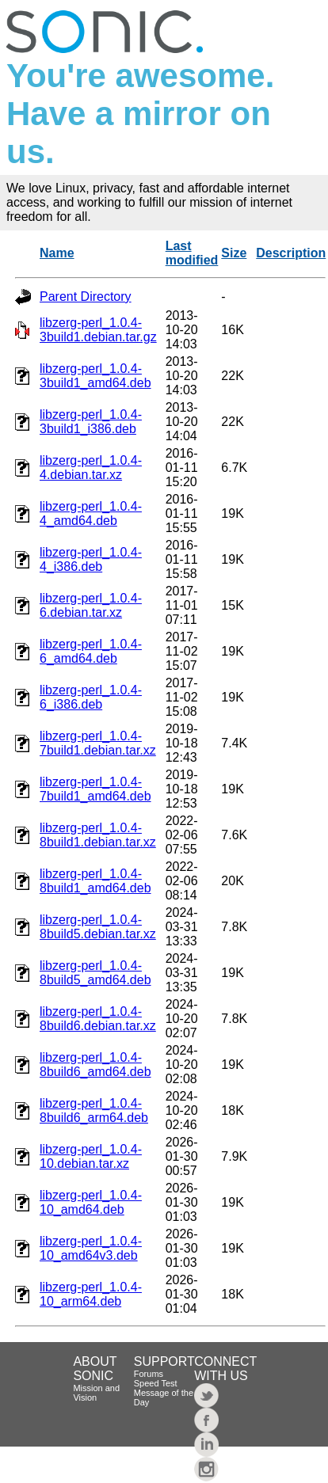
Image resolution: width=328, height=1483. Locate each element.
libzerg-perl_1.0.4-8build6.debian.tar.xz (98, 1018)
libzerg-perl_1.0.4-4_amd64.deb (91, 513)
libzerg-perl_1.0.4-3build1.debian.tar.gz (98, 330)
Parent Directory (86, 296)
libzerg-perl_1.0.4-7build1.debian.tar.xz (98, 743)
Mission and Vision (96, 1392)
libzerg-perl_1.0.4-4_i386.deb (91, 559)
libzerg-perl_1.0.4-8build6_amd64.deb (95, 1064)
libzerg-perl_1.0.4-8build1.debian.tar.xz (98, 835)
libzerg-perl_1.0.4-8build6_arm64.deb (94, 1110)
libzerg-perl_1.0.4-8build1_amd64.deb (95, 881)
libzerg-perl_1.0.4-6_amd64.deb (91, 651)
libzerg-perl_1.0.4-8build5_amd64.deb (95, 973)
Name (57, 253)
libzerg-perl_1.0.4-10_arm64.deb (91, 1294)
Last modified (192, 253)
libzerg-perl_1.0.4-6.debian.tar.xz (91, 605)
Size (233, 253)
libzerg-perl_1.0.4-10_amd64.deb (91, 1202)
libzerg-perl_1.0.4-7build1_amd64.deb (95, 789)
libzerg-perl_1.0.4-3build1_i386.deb (91, 421)
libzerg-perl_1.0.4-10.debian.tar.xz (91, 1156)
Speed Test (155, 1383)
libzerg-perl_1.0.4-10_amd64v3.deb (91, 1248)
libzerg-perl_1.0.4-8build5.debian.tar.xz (98, 927)
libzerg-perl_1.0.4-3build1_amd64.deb (95, 376)
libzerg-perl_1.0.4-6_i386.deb (91, 697)
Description (291, 253)
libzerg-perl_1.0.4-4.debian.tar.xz (91, 467)
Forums (148, 1373)
